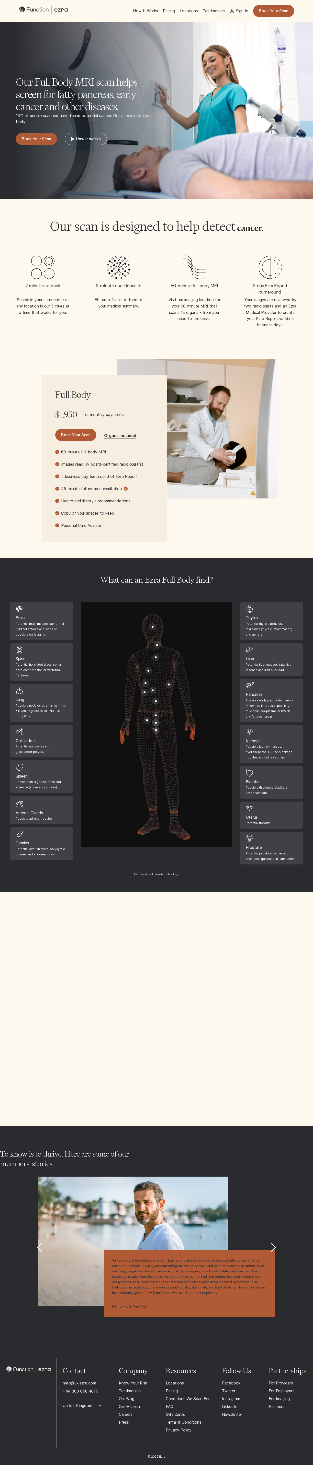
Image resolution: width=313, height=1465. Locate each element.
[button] (40, 1248)
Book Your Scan (273, 10)
